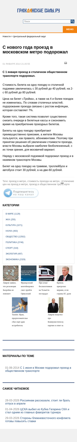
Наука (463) (12, 231)
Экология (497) (14, 254)
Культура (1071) (14, 225)
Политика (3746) (15, 242)
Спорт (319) (12, 248)
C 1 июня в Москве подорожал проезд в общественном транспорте (38, 369)
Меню (70, 29)
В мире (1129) (13, 214)
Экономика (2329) (15, 259)
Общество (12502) (15, 236)
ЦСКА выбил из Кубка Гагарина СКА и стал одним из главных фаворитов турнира (37, 411)
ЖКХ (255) (11, 219)
